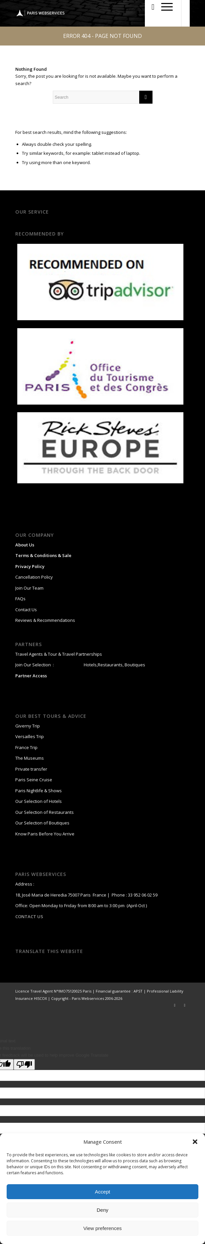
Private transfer (31, 769)
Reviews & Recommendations (45, 620)
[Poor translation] (24, 1064)
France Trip (26, 747)
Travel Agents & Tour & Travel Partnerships (58, 654)
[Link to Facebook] (185, 1005)
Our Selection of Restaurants (44, 812)
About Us (24, 545)
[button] (195, 1141)
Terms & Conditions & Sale (43, 555)
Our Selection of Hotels (39, 801)
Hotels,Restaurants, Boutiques (114, 665)
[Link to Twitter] (175, 1005)
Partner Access (31, 676)
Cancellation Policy (34, 577)
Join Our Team (29, 588)
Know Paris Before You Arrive (44, 834)
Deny (102, 1210)
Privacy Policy (30, 566)
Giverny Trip (27, 726)
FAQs (20, 599)
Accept (102, 1192)
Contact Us (26, 610)
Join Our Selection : (34, 665)
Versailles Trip (29, 736)
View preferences (102, 1228)
